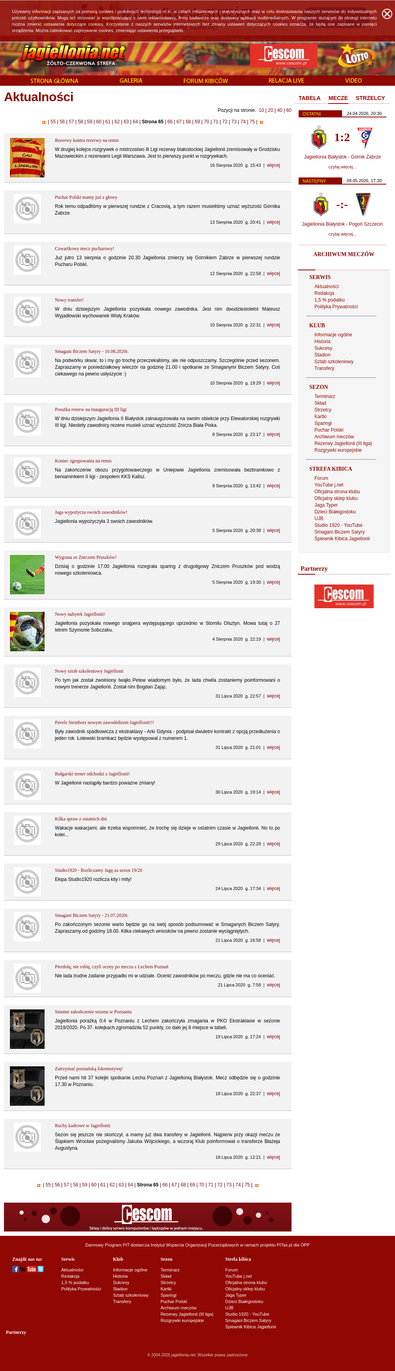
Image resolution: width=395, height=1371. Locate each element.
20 (270, 110)
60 (289, 110)
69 (197, 121)
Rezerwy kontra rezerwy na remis (87, 140)
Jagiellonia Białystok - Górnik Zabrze (342, 157)
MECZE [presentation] (338, 98)
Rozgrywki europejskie (338, 450)
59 (90, 121)
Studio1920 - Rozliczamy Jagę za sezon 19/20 (98, 870)
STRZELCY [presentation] (370, 98)
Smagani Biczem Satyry (339, 532)
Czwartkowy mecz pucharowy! (84, 248)
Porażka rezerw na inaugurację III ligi (91, 409)
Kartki (320, 416)
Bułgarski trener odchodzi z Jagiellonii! (92, 774)
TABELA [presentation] (310, 98)
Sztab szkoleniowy (334, 361)
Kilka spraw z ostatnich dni (81, 819)
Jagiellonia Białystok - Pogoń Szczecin (342, 224)
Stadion (322, 355)
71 (216, 121)
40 (279, 110)
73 (234, 121)
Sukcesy (323, 348)
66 (170, 121)
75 (252, 121)
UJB (319, 518)
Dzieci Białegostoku (335, 512)
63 (126, 121)
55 (53, 121)
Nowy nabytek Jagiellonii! (80, 614)
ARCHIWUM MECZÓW (343, 254)
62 (117, 121)
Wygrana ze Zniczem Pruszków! (86, 557)
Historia (322, 341)
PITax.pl (284, 1245)
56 (62, 121)
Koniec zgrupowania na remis (83, 461)
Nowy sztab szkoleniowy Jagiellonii (89, 671)
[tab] (309, 98)
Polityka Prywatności (336, 306)
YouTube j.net (328, 485)
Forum (321, 478)
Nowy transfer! (69, 300)
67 (179, 121)
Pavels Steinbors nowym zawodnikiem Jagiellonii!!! (104, 722)
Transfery (324, 368)
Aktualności (326, 286)
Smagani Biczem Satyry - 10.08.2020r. (91, 351)
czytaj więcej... (343, 166)
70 (207, 121)
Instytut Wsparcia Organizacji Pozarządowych (195, 1245)
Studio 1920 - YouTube (338, 525)
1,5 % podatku (329, 300)
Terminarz (324, 396)
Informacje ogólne (333, 335)
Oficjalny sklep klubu (335, 498)
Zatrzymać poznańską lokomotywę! (89, 1068)
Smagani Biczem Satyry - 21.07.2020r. (91, 915)
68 (188, 121)
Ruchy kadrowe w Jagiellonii (82, 1125)
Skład (320, 403)
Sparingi (323, 423)
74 (243, 121)
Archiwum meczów (334, 436)
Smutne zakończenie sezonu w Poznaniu (93, 1012)
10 (261, 110)
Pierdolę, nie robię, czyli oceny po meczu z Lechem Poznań (111, 966)
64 (135, 121)
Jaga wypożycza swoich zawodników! (91, 512)
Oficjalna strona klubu (337, 491)
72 (225, 121)
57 (71, 121)
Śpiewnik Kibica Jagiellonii (342, 538)
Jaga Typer (326, 505)
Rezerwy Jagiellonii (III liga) (343, 443)
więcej (273, 165)
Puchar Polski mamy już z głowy (86, 197)
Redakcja (324, 293)
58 (81, 121)
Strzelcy (322, 410)
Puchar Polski (328, 430)
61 (108, 121)
